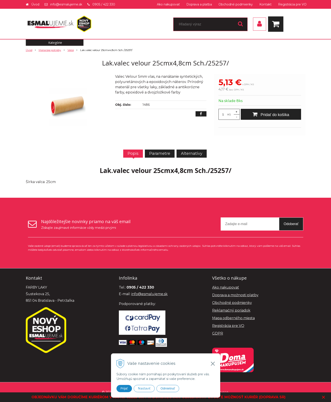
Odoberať (291, 224)
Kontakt (265, 4)
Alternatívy (191, 153)
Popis (133, 153)
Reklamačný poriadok (231, 310)
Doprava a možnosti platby (235, 295)
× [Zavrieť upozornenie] (324, 397)
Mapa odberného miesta (233, 318)
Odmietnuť (168, 388)
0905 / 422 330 (103, 4)
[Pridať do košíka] (271, 114)
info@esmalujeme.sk (66, 4)
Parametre (159, 153)
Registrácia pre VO (292, 4)
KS (229, 114)
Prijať (124, 388)
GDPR (217, 333)
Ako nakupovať (168, 4)
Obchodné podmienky (235, 4)
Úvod (35, 4)
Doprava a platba (199, 4)
